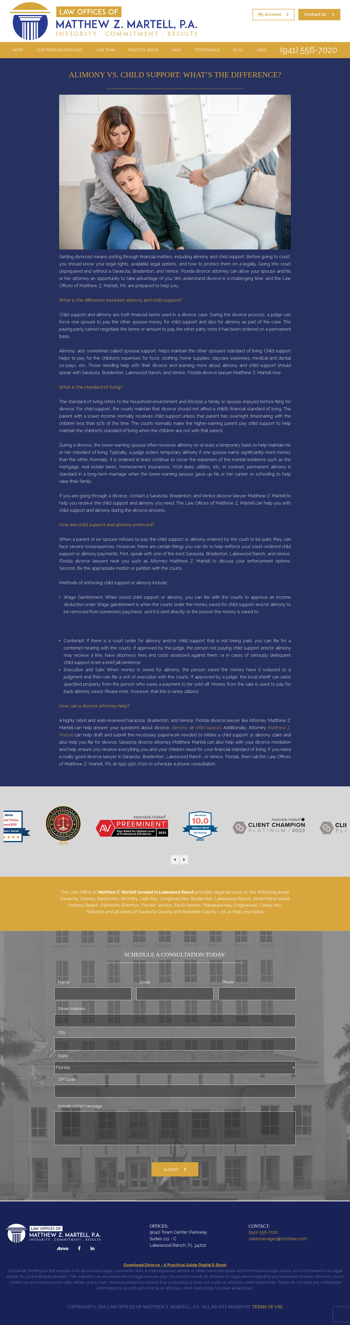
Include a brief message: (80, 1106)
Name (64, 982)
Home (18, 50)
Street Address (72, 1008)
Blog (238, 50)
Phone (228, 982)
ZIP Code (67, 1079)
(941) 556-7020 (308, 50)
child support (208, 727)
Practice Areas (143, 50)
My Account (269, 14)
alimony (179, 727)
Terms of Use (267, 1306)
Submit (171, 1169)
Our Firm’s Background (60, 50)
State (63, 1055)
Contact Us (315, 14)
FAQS (176, 50)
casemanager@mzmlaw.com (278, 1238)
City (61, 1032)
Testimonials (207, 50)
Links (261, 50)
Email (145, 982)
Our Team (105, 50)
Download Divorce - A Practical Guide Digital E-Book (175, 1265)
